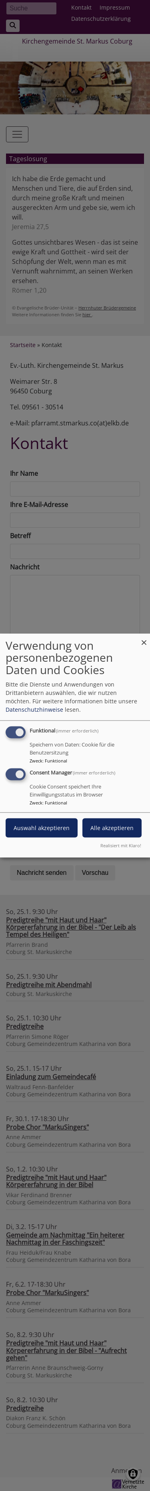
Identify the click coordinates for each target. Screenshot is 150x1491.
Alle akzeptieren (112, 828)
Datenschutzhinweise (34, 709)
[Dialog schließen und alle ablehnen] (144, 638)
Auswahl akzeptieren (42, 828)
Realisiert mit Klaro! (120, 845)
